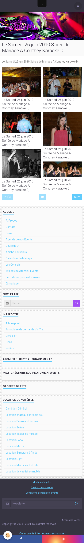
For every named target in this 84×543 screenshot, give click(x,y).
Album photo (13, 323)
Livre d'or (11, 335)
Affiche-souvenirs (16, 252)
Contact (10, 226)
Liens (9, 342)
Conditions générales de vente (42, 492)
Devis (9, 233)
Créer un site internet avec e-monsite (41, 533)
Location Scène (15, 427)
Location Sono (14, 440)
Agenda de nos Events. (19, 239)
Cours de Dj (12, 245)
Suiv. (77, 196)
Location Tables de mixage (22, 433)
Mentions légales (42, 482)
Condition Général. (17, 408)
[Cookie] (7, 535)
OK (76, 303)
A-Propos (11, 220)
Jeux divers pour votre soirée (23, 277)
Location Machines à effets (22, 465)
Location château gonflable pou (24, 414)
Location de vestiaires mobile (23, 471)
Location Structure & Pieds (21, 452)
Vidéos (10, 348)
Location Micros (15, 446)
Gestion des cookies (42, 487)
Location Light (14, 458)
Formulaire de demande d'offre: (25, 329)
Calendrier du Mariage (19, 258)
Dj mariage (12, 283)
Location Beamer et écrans (22, 421)
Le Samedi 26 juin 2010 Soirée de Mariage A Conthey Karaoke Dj (17, 104)
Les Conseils (13, 264)
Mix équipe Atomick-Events (22, 270)
